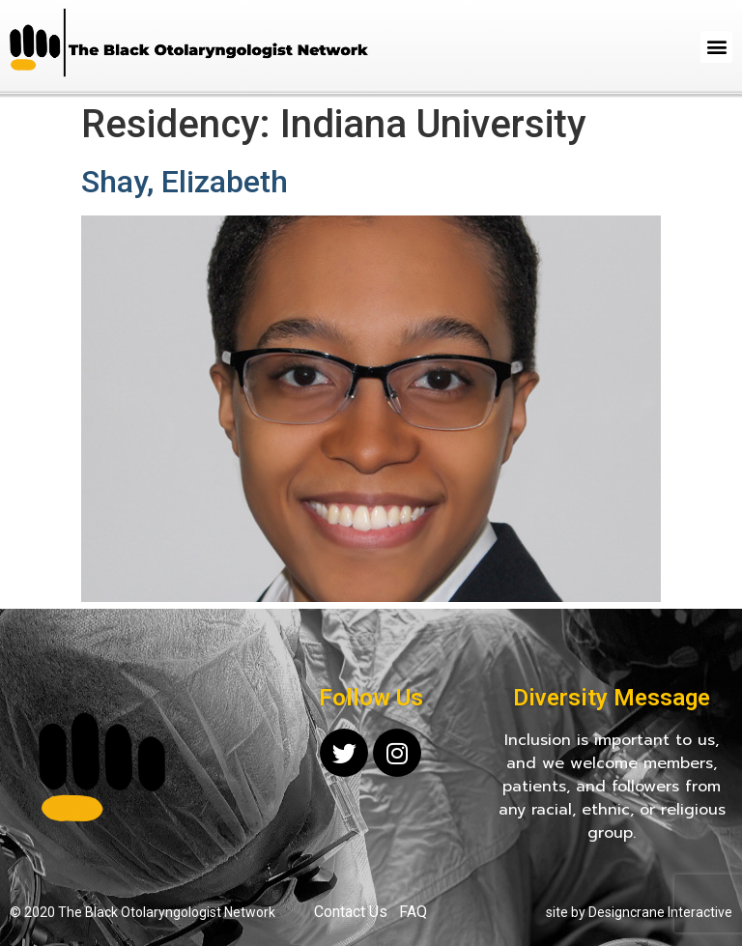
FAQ (413, 912)
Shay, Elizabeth (184, 181)
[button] (716, 47)
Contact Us (350, 912)
